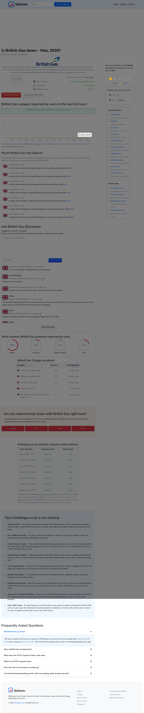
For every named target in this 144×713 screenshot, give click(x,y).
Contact (80, 694)
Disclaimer (81, 704)
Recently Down (115, 694)
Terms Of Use (82, 698)
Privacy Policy (82, 701)
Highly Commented (116, 698)
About (79, 691)
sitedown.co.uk (19, 703)
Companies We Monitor (118, 691)
